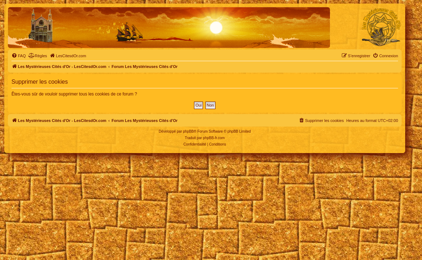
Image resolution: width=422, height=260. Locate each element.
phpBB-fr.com (214, 138)
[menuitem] (18, 55)
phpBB (188, 131)
